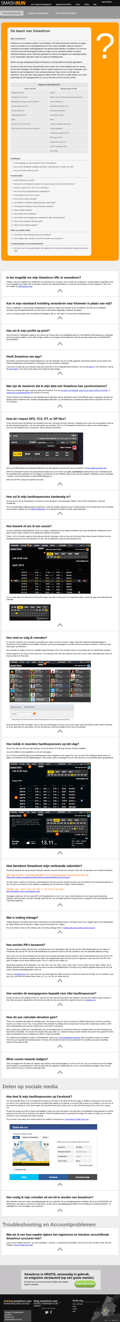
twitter (46, 1312)
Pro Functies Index (66, 13)
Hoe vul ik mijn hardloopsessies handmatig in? (32, 191)
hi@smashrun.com (25, 286)
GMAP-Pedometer (38, 509)
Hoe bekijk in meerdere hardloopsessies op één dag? (35, 203)
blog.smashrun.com (46, 1301)
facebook (50, 1312)
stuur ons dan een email (23, 1245)
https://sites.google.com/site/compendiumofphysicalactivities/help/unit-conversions (38, 877)
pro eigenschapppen (41, 4)
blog (86, 4)
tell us (91, 367)
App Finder (13, 369)
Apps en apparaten (38, 13)
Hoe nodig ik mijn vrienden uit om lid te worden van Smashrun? (38, 238)
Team (74, 1309)
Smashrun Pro (20, 974)
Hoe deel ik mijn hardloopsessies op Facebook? (32, 235)
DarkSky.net (90, 1000)
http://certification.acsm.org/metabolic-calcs (23, 891)
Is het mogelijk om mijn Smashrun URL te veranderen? (35, 163)
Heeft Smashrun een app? (24, 180)
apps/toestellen (63, 4)
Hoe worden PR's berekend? (25, 214)
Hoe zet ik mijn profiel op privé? (26, 171)
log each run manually (69, 390)
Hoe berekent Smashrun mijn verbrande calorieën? (34, 206)
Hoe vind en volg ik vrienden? (25, 199)
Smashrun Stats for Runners (13, 3)
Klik (74, 1311)
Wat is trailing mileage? (23, 210)
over (78, 4)
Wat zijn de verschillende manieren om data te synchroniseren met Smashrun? (44, 184)
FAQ (94, 4)
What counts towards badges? (26, 225)
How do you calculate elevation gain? (28, 221)
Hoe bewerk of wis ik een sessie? (27, 195)
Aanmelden (107, 2)
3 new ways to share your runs (76, 1119)
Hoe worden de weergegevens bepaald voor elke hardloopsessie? (39, 218)
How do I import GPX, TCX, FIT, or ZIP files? (31, 188)
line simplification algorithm (70, 1038)
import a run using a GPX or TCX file (93, 390)
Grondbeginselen (11, 13)
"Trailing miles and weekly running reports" (78, 928)
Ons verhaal (77, 1304)
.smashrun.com (17, 1301)
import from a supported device (18, 393)
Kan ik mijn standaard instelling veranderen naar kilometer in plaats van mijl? (44, 167)
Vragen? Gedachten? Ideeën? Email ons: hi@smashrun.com (14, 1315)
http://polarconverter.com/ (97, 468)
